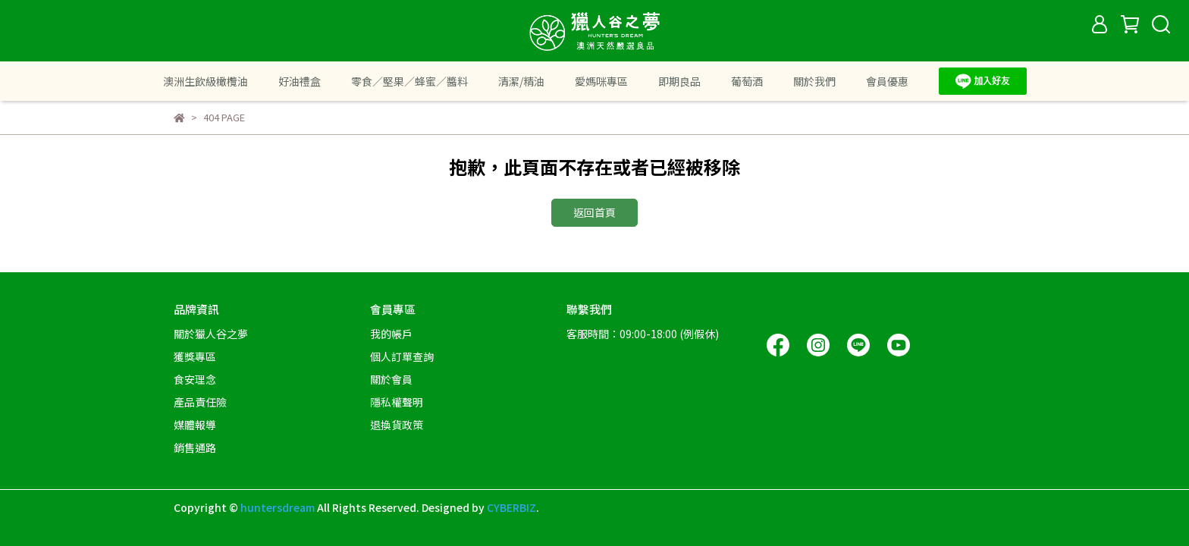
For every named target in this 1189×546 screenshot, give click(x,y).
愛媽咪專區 (601, 81)
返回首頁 (594, 212)
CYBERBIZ (511, 507)
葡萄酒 (747, 81)
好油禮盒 (299, 81)
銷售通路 (195, 447)
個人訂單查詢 (402, 356)
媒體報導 (195, 424)
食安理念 (195, 379)
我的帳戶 (391, 333)
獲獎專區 (195, 356)
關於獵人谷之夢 (211, 333)
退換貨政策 (396, 424)
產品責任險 (200, 402)
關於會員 (391, 379)
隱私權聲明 (396, 402)
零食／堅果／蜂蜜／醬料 (409, 81)
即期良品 (679, 81)
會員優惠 (887, 81)
